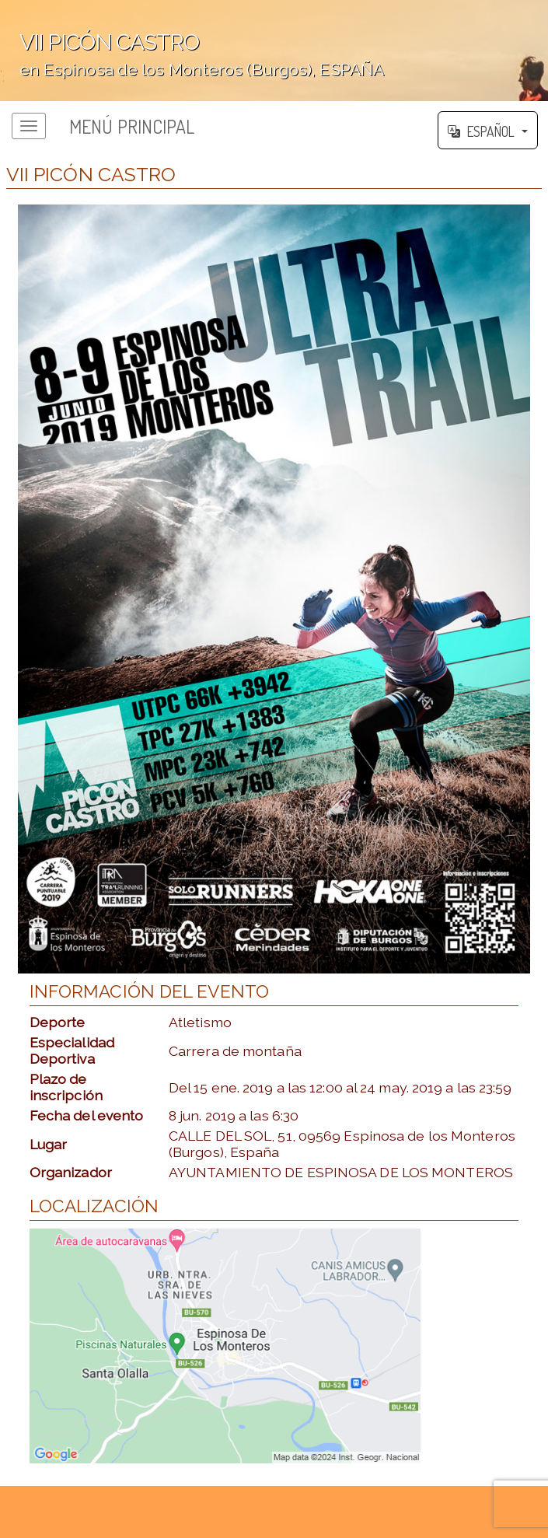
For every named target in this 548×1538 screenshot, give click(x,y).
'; (274, 50)
